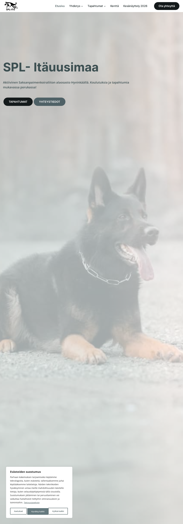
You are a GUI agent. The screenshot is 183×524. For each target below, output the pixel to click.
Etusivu (60, 6)
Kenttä (114, 6)
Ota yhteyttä (167, 6)
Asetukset (18, 511)
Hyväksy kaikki (58, 511)
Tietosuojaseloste (32, 503)
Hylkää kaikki (37, 511)
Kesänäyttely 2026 (135, 6)
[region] (39, 493)
